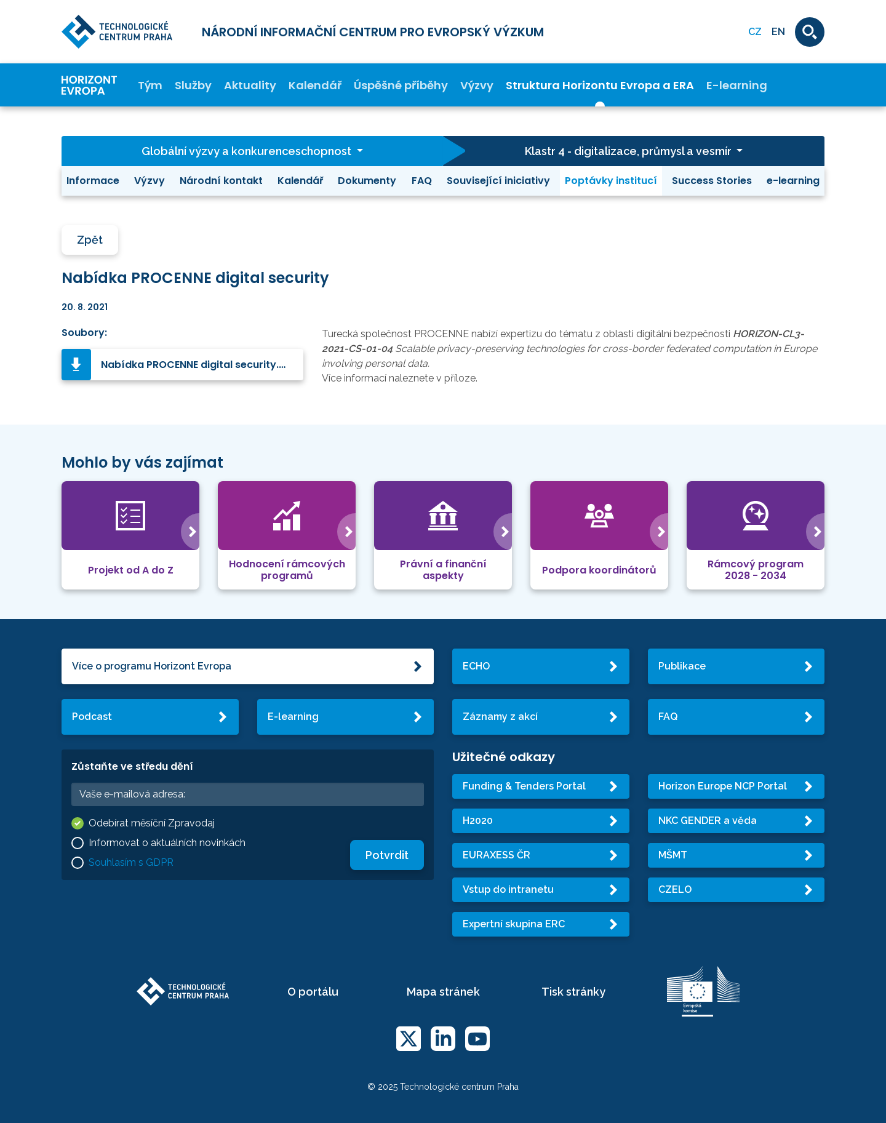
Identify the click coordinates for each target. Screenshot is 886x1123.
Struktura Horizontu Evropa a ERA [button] (600, 85)
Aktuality (250, 85)
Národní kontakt (221, 181)
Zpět (90, 239)
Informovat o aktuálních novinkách (167, 843)
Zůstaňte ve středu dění (132, 766)
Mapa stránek (443, 991)
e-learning (793, 181)
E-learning (736, 85)
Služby (193, 85)
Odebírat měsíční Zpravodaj (152, 823)
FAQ (422, 181)
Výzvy (476, 85)
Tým (150, 85)
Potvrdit (387, 855)
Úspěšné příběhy (401, 85)
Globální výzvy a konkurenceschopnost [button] (248, 151)
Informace (92, 181)
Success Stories (712, 181)
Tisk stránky (573, 991)
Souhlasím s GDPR (131, 862)
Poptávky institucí (611, 181)
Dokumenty (367, 181)
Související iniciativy (498, 181)
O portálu (312, 991)
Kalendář (315, 85)
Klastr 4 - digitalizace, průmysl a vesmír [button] (629, 151)
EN (778, 32)
